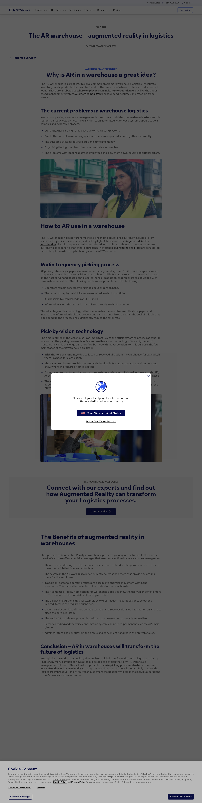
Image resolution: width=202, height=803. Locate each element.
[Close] (148, 376)
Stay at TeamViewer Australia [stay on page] (101, 421)
